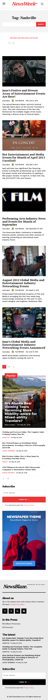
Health (5, 462)
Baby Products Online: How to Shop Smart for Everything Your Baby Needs (20, 457)
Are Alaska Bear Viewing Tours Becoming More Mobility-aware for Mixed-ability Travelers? (21, 412)
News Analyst (10, 425)
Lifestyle (6, 437)
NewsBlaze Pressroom (11, 624)
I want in (24, 499)
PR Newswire (7, 627)
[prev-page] (9, 43)
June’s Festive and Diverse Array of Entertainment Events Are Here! (23, 93)
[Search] (41, 24)
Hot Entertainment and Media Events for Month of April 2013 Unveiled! (23, 157)
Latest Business (8, 451)
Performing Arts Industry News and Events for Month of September (23, 222)
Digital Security (8, 473)
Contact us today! (17, 604)
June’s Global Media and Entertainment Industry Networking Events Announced (23, 345)
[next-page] (14, 367)
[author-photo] (13, 101)
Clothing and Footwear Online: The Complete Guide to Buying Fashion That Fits (23, 433)
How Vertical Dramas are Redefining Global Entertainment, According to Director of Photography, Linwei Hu (23, 445)
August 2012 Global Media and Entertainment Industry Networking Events (23, 283)
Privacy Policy (29, 505)
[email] (24, 493)
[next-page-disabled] (13, 43)
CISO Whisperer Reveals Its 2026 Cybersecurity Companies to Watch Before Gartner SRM (21, 468)
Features (6, 101)
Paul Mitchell (19, 101)
